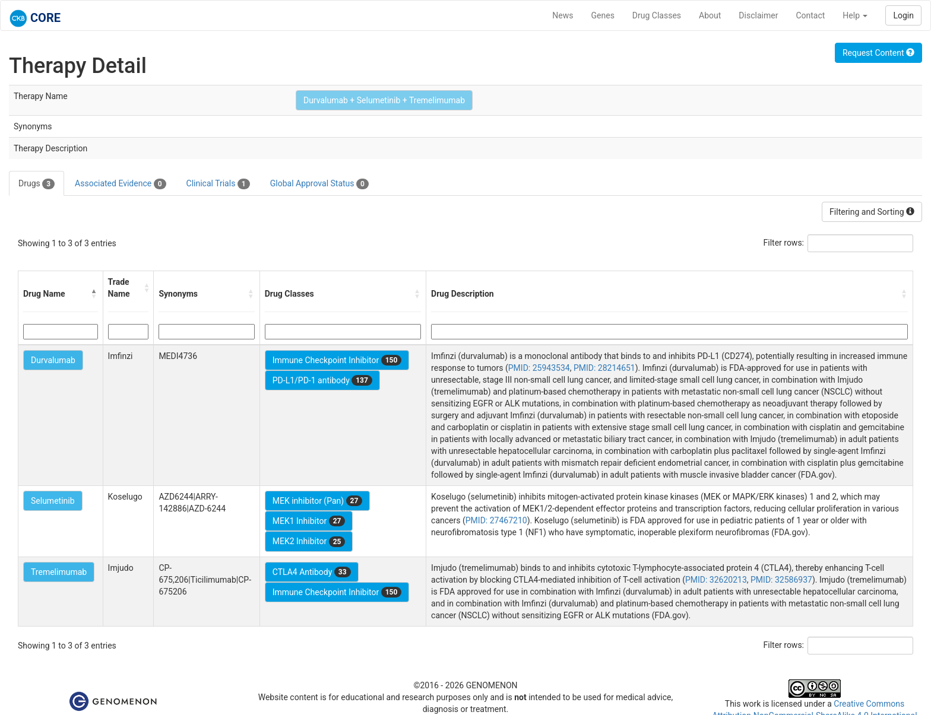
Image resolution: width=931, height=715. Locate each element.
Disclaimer (758, 15)
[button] (94, 294)
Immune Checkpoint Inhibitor (337, 360)
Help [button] (855, 15)
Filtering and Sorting (871, 212)
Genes (603, 15)
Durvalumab (53, 360)
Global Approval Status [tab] (319, 184)
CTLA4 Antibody (312, 572)
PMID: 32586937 (781, 579)
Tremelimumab (59, 572)
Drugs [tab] (36, 184)
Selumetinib (53, 501)
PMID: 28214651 (604, 368)
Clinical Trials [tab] (218, 184)
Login (903, 15)
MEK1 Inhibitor (309, 521)
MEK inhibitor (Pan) (318, 500)
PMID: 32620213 (716, 579)
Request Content (878, 53)
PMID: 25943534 (539, 368)
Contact (810, 15)
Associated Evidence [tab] (120, 184)
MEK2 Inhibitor (309, 541)
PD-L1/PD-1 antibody (322, 380)
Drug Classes (656, 15)
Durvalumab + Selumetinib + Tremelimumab (384, 100)
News (562, 15)
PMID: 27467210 (496, 520)
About (710, 15)
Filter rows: (784, 242)
